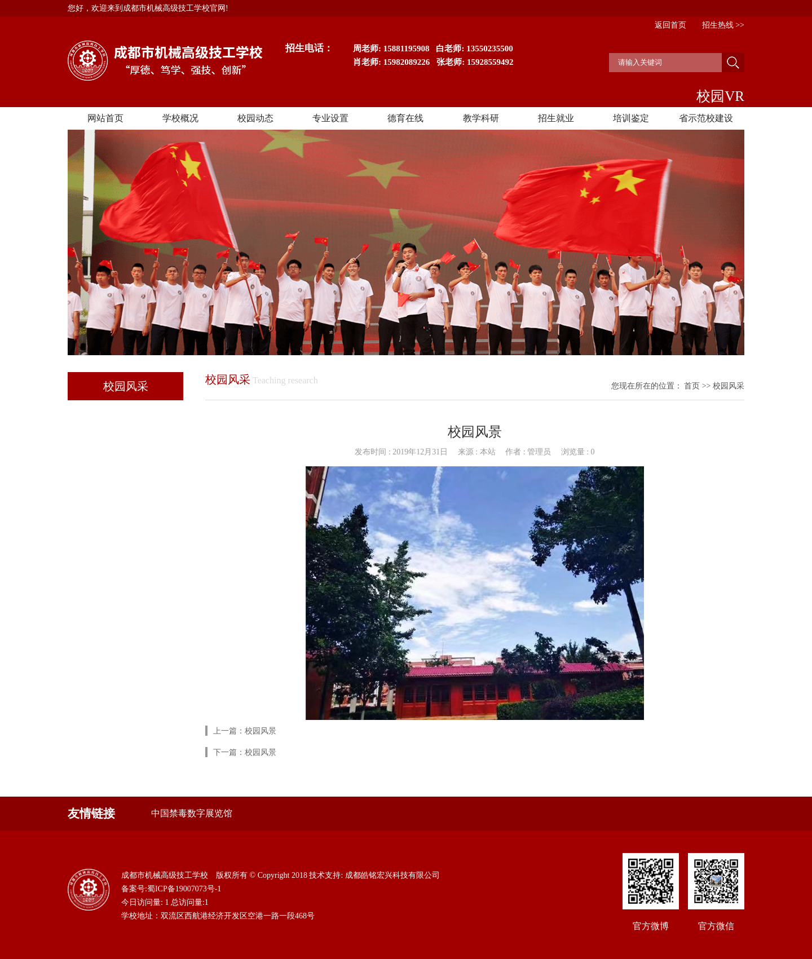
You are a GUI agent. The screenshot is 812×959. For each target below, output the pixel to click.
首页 (692, 386)
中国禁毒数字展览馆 (191, 813)
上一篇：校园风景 (244, 731)
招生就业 (556, 118)
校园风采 (728, 386)
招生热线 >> (723, 25)
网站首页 (105, 118)
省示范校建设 (706, 118)
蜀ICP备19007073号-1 (184, 889)
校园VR (720, 96)
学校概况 (180, 118)
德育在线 (405, 118)
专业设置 (330, 118)
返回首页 (670, 25)
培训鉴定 (631, 118)
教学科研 (481, 118)
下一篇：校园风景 (244, 752)
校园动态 (255, 118)
